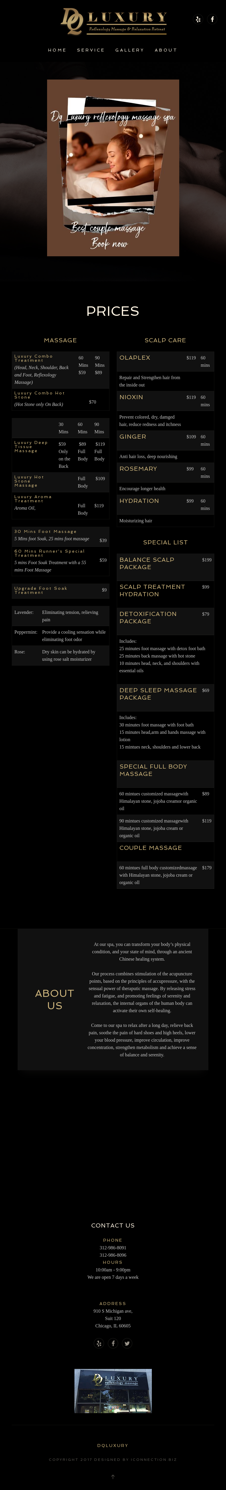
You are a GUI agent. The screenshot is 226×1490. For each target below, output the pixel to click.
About (166, 50)
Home (57, 50)
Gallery (130, 50)
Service (91, 50)
